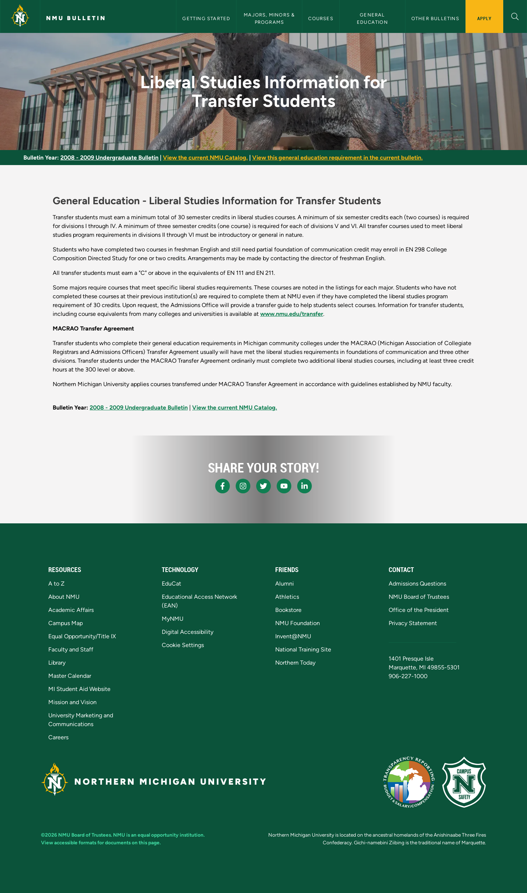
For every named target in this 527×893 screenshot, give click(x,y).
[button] (515, 15)
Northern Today (295, 662)
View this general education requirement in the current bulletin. (337, 157)
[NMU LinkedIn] (304, 486)
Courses (320, 18)
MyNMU (172, 618)
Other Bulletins (435, 18)
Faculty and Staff (70, 649)
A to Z (56, 583)
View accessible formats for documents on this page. (101, 842)
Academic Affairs (71, 609)
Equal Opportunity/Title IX (82, 636)
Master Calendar (69, 675)
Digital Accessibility (187, 631)
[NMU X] (263, 486)
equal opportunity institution (170, 835)
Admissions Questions (417, 583)
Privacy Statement (413, 623)
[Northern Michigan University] (20, 16)
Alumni (284, 583)
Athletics (287, 596)
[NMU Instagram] (243, 486)
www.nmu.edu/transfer (291, 313)
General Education (372, 18)
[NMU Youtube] (284, 486)
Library (57, 662)
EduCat (171, 583)
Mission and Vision (72, 702)
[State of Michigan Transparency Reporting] (409, 782)
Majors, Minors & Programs (270, 18)
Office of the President (419, 609)
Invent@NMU (293, 636)
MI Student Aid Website (79, 688)
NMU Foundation (297, 623)
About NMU (63, 596)
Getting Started (206, 18)
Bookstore (288, 609)
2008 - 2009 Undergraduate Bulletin (109, 157)
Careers (58, 737)
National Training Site (303, 649)
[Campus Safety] (464, 782)
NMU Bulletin (76, 18)
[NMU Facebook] (222, 486)
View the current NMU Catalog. (205, 157)
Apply (484, 18)
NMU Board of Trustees (419, 596)
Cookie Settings (183, 645)
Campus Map (65, 623)
